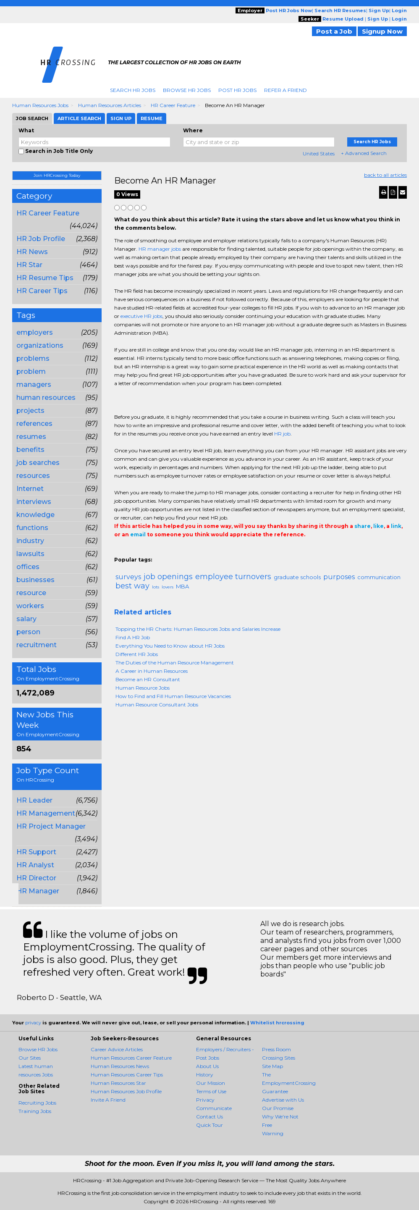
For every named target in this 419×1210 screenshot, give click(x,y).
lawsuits (30, 554)
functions (32, 528)
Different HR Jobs (136, 654)
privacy (33, 1023)
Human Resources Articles (109, 105)
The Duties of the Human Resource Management (174, 662)
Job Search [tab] (32, 118)
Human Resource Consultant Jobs (156, 704)
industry (30, 541)
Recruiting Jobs (37, 1103)
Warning (272, 1133)
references (34, 424)
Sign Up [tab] (120, 118)
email (138, 534)
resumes (31, 437)
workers (30, 606)
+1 (132, 551)
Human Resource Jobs (142, 688)
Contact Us (209, 1116)
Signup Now (382, 31)
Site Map (272, 1066)
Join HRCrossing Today (57, 175)
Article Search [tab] (79, 118)
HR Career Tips (42, 291)
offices (27, 567)
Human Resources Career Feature (131, 1058)
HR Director (36, 878)
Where (193, 130)
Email (171, 551)
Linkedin (157, 551)
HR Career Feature (173, 105)
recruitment (36, 645)
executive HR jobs (141, 316)
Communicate (214, 1108)
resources (33, 476)
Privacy (205, 1100)
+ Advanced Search (364, 153)
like (378, 526)
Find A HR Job (132, 637)
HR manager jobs (160, 249)
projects (30, 411)
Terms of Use (211, 1091)
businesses (35, 580)
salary (26, 619)
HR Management (45, 813)
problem (31, 371)
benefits (30, 450)
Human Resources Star (118, 1083)
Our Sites (29, 1058)
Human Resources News (120, 1066)
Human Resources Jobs (40, 105)
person (28, 632)
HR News (32, 252)
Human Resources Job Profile (126, 1091)
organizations (39, 345)
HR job (282, 433)
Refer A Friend (285, 90)
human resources (46, 398)
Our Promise (277, 1108)
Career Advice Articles (117, 1049)
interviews (33, 502)
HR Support (36, 852)
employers (34, 332)
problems (33, 358)
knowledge (35, 515)
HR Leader (34, 800)
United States (319, 153)
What (26, 130)
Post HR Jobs (237, 90)
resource (31, 593)
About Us (207, 1066)
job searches (38, 463)
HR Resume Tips (44, 278)
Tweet (144, 551)
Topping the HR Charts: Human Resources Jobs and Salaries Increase (197, 629)
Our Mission (210, 1083)
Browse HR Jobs (187, 90)
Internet (30, 489)
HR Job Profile (40, 239)
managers (33, 384)
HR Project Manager (51, 826)
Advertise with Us (283, 1100)
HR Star (29, 265)
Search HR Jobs (132, 90)
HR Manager (37, 891)
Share (119, 551)
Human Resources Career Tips (127, 1074)
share (362, 526)
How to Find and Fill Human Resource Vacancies (173, 696)
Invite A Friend (108, 1100)
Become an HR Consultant (147, 679)
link (396, 526)
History (204, 1074)
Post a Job (334, 31)
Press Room (276, 1049)
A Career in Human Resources (151, 671)
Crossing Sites (278, 1058)
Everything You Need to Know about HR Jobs (170, 646)
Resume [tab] (151, 118)
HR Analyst (35, 865)
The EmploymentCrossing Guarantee (289, 1083)
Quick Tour (209, 1125)
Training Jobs (34, 1111)
